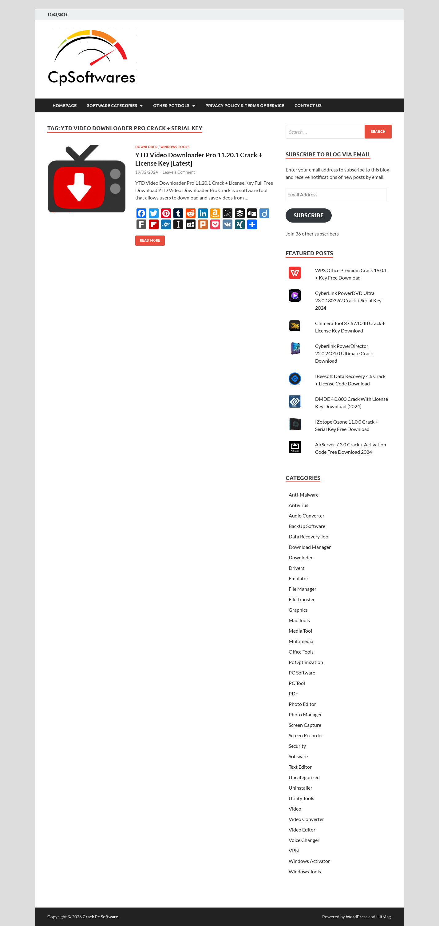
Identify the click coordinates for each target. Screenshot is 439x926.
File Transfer (302, 599)
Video (295, 808)
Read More (147, 239)
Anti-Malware (303, 494)
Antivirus (298, 505)
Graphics (298, 610)
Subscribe (309, 215)
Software (298, 756)
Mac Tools (299, 620)
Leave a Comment (179, 172)
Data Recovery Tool (309, 536)
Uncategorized (304, 777)
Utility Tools (301, 798)
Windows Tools (174, 147)
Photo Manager (305, 714)
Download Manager (310, 547)
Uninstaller (300, 788)
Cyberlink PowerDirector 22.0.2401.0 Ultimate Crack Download (344, 353)
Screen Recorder (306, 735)
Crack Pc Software (100, 916)
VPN (294, 850)
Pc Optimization (306, 662)
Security (297, 746)
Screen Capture (305, 725)
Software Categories (112, 105)
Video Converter (306, 819)
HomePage (65, 105)
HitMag (383, 916)
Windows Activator (309, 861)
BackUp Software (307, 526)
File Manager (302, 589)
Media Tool (300, 631)
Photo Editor (302, 704)
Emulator (298, 578)
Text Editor (300, 767)
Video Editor (302, 829)
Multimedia (301, 641)
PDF (293, 693)
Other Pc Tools (171, 105)
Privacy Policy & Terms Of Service (244, 105)
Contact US (308, 105)
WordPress (356, 916)
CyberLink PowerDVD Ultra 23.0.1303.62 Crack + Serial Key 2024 (348, 300)
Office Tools (301, 651)
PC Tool (297, 683)
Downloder (146, 147)
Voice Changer (304, 840)
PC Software (302, 672)
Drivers (296, 568)
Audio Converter (306, 515)
